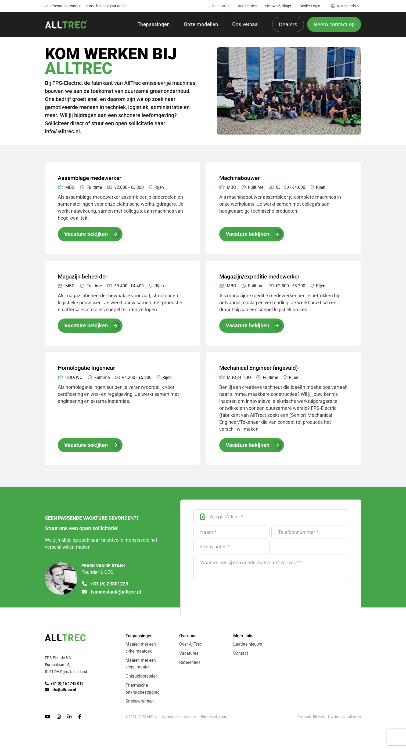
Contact (240, 655)
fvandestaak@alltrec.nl (111, 594)
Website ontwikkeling (345, 720)
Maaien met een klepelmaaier (140, 666)
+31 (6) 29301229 (104, 586)
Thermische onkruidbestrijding (142, 691)
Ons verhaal (245, 25)
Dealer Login (310, 6)
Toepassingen (154, 25)
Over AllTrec (190, 646)
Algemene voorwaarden (179, 720)
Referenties (247, 6)
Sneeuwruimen (139, 704)
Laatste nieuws (247, 646)
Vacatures (220, 6)
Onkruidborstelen (141, 678)
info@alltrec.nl (60, 692)
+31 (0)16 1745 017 (64, 686)
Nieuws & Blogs (278, 6)
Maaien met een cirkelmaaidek (140, 650)
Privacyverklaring (213, 720)
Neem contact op (334, 25)
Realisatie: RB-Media (311, 720)
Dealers (288, 25)
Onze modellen (201, 25)
